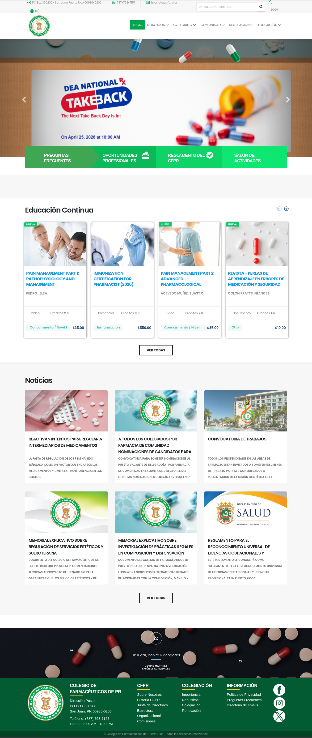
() (34, 11)
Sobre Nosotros (149, 694)
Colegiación (191, 705)
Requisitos (190, 700)
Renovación (191, 710)
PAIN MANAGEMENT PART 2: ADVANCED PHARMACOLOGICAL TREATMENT (187, 281)
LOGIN (275, 10)
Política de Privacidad (244, 694)
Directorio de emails (242, 705)
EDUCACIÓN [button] (269, 24)
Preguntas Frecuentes (244, 700)
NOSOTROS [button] (158, 24)
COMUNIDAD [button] (213, 24)
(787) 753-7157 (97, 719)
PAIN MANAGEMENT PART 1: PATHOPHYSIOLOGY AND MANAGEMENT (52, 278)
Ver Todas (156, 350)
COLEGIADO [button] (184, 24)
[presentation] (286, 209)
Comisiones (146, 721)
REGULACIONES (241, 24)
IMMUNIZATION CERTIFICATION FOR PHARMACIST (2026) (113, 278)
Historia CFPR (148, 700)
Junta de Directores (152, 705)
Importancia (191, 694)
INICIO (137, 24)
